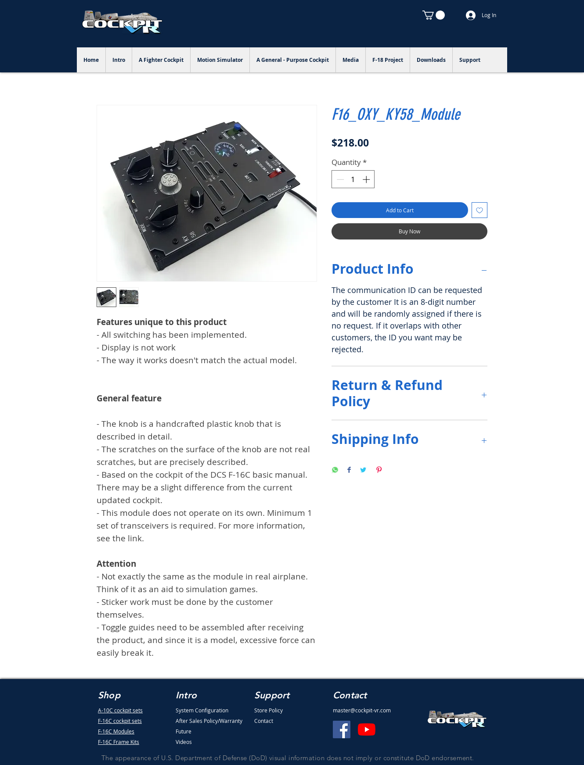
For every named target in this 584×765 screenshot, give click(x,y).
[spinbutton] (353, 179)
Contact (263, 720)
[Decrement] (339, 179)
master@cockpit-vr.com (362, 710)
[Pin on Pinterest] (378, 470)
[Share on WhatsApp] (335, 470)
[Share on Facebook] (349, 470)
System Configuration (202, 710)
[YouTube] (366, 729)
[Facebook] (341, 729)
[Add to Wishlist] (479, 210)
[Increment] (367, 179)
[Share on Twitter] (363, 470)
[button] (433, 15)
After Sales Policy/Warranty (209, 720)
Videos (184, 741)
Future (183, 731)
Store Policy (268, 710)
